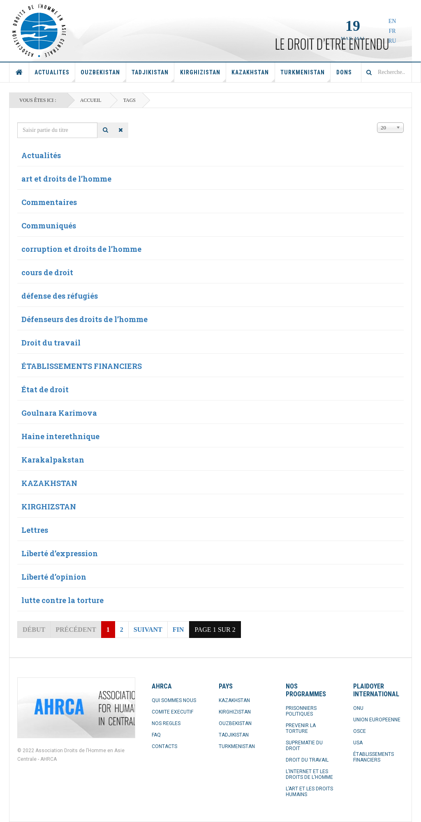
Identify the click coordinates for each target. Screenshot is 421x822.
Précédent (76, 629)
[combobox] (386, 72)
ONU (358, 708)
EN (392, 21)
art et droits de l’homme (66, 179)
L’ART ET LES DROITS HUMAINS (309, 791)
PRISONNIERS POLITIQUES (301, 711)
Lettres (34, 530)
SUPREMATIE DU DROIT (304, 745)
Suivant (148, 629)
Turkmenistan (305, 75)
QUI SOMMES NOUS (174, 700)
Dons (344, 72)
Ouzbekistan (103, 75)
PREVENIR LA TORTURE (301, 728)
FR (392, 31)
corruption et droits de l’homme (81, 249)
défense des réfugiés (59, 296)
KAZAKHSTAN (49, 483)
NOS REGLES (166, 723)
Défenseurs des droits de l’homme (84, 319)
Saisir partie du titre (17, 122)
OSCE (359, 731)
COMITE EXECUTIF (172, 712)
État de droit (45, 389)
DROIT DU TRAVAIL (307, 760)
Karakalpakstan (52, 460)
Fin (178, 629)
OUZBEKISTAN (235, 723)
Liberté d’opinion (53, 577)
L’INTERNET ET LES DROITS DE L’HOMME (309, 774)
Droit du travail (51, 343)
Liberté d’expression (59, 553)
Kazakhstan (253, 75)
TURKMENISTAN (237, 746)
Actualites (55, 75)
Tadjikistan (153, 75)
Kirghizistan (203, 75)
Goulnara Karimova (59, 413)
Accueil (19, 72)
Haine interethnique (60, 436)
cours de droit (47, 272)
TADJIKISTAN (234, 735)
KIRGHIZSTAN (48, 506)
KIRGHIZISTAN (235, 712)
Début (34, 629)
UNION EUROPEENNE (376, 720)
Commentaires (49, 202)
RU (392, 41)
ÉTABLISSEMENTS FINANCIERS (81, 366)
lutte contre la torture (62, 600)
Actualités (41, 155)
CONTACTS (164, 746)
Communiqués (48, 225)
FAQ (156, 735)
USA (358, 743)
